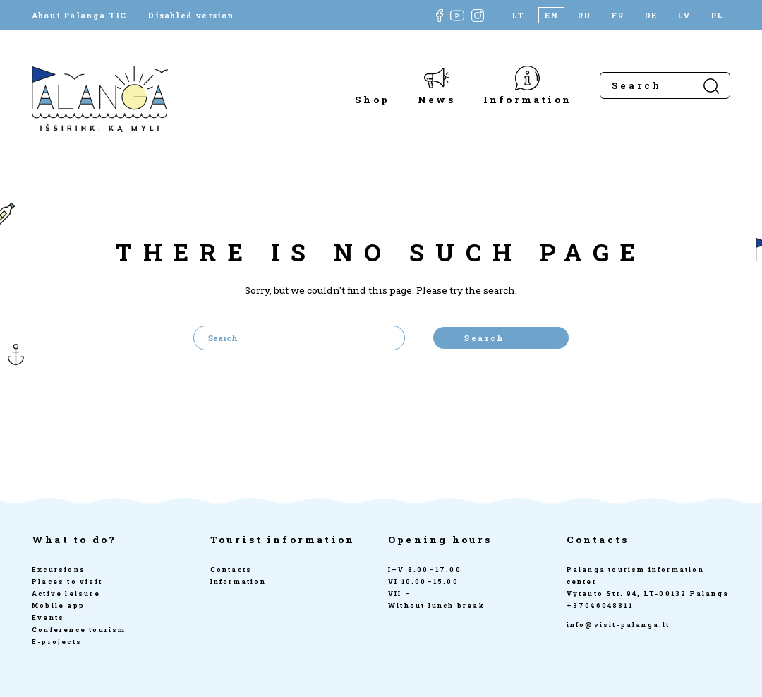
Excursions (58, 569)
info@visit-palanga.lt (618, 624)
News (436, 99)
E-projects (57, 641)
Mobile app (58, 605)
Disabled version (190, 15)
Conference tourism (79, 629)
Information (527, 99)
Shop (372, 99)
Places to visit (67, 581)
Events (48, 617)
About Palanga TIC (79, 15)
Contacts (231, 569)
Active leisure (66, 593)
